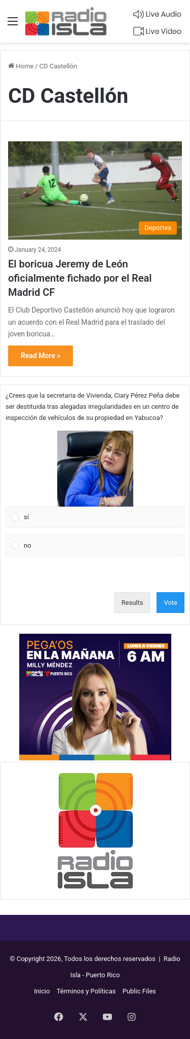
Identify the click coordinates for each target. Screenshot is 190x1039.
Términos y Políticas (86, 991)
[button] (95, 469)
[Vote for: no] (95, 545)
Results (132, 602)
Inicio (42, 991)
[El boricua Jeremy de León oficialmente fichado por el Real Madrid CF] (95, 190)
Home (20, 66)
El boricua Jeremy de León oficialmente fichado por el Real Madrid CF (79, 278)
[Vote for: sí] (95, 479)
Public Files (139, 991)
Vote (170, 602)
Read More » (40, 356)
